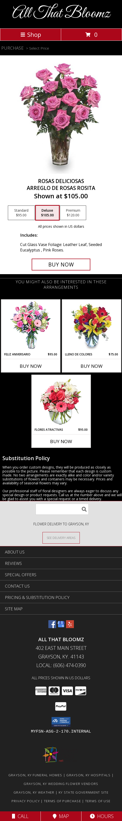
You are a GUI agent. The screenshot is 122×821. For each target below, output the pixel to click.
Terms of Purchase (62, 801)
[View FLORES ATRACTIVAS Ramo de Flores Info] (61, 401)
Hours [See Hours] (102, 816)
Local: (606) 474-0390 (61, 665)
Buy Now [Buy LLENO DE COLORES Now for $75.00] (92, 366)
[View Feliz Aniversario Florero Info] (30, 326)
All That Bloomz (61, 14)
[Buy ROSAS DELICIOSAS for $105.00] (61, 264)
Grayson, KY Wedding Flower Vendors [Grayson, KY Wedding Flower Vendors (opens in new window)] (61, 783)
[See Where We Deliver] (61, 537)
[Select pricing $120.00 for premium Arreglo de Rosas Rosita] (73, 213)
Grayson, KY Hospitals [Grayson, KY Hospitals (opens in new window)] (88, 775)
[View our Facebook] (52, 626)
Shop (30, 34)
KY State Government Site (83, 792)
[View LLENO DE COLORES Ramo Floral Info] (91, 326)
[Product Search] (62, 509)
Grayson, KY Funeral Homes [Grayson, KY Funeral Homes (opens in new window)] (35, 775)
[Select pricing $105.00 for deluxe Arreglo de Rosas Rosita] (47, 213)
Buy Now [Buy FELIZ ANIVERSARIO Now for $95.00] (31, 366)
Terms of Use (98, 801)
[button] (61, 722)
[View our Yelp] (70, 626)
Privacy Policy (26, 801)
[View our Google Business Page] (61, 626)
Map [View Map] (61, 816)
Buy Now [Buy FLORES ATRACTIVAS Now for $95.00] (61, 441)
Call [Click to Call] (20, 816)
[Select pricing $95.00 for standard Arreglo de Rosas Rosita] (21, 213)
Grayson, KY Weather (34, 792)
